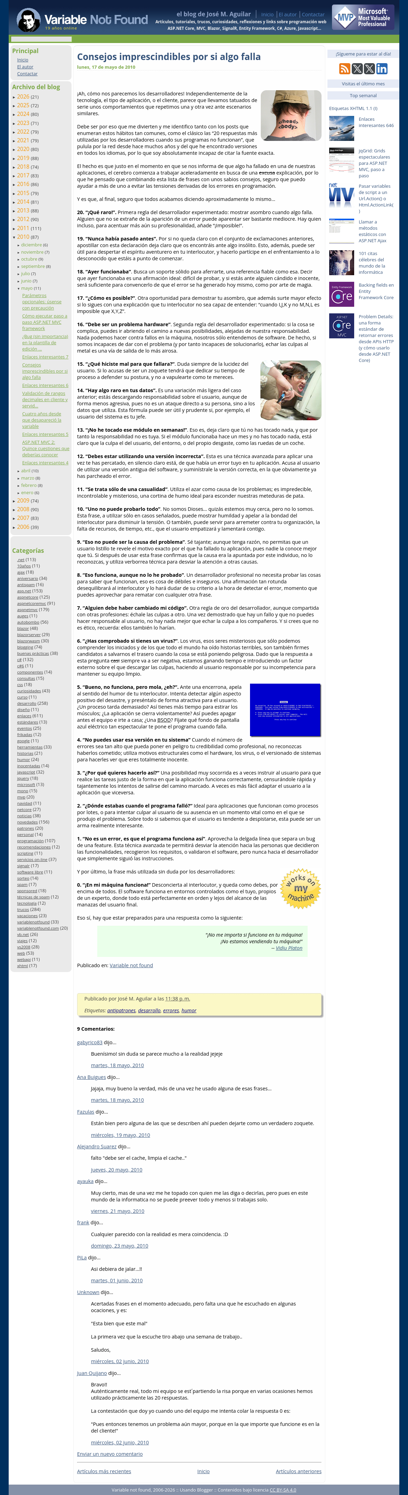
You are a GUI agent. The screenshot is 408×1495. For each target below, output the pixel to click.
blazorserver (29, 634)
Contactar (313, 14)
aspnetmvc (27, 609)
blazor (23, 628)
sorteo (23, 878)
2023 (24, 123)
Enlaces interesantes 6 (45, 385)
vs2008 (23, 946)
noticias (24, 815)
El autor (288, 14)
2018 (24, 166)
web (21, 953)
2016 (24, 184)
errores (171, 1010)
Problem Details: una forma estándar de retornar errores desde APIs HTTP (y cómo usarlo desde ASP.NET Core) (376, 338)
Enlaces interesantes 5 (45, 434)
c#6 (20, 665)
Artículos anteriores (299, 1471)
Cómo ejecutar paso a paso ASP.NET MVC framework (44, 322)
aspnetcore (27, 597)
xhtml (22, 965)
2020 (24, 149)
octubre (30, 259)
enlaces (24, 715)
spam (22, 884)
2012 (24, 219)
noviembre (33, 252)
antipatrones (121, 1010)
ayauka (85, 1181)
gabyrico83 (89, 1042)
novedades (27, 822)
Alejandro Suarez (97, 1146)
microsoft (26, 784)
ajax (21, 572)
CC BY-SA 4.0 (283, 1490)
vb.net (23, 934)
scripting (25, 853)
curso (22, 697)
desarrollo (26, 703)
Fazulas (85, 1111)
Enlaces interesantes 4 (45, 462)
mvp (21, 797)
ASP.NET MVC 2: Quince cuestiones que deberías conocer (45, 448)
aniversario (27, 578)
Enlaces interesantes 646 (376, 122)
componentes (30, 672)
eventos (24, 728)
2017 (24, 175)
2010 (24, 236)
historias (25, 753)
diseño (23, 709)
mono (22, 790)
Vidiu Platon (289, 948)
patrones (25, 828)
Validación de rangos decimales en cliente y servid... (45, 399)
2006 (24, 527)
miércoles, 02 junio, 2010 (120, 1361)
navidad (24, 803)
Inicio (267, 14)
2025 (24, 105)
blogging (25, 647)
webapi (24, 959)
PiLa (82, 1257)
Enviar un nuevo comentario (110, 1454)
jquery (23, 778)
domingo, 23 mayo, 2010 (119, 1245)
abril (26, 470)
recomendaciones (34, 847)
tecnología (26, 903)
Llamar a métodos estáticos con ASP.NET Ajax (372, 231)
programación (30, 840)
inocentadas (28, 765)
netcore (24, 809)
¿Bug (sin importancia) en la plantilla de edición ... (45, 342)
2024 (24, 114)
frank (83, 1222)
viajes (22, 940)
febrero (29, 485)
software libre (30, 872)
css (20, 684)
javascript (26, 772)
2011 (24, 228)
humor (23, 759)
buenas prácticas (33, 653)
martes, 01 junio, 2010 (117, 1280)
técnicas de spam (33, 896)
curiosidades (29, 690)
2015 (24, 193)
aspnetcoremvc (31, 603)
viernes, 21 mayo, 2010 (117, 1211)
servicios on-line (32, 859)
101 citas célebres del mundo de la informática (372, 262)
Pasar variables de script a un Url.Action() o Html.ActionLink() (376, 198)
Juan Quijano (92, 1373)
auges (22, 615)
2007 (24, 518)
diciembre (32, 245)
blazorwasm (28, 640)
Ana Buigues (91, 1077)
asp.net (24, 590)
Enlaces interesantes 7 (45, 357)
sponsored (27, 890)
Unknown (88, 1292)
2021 (24, 140)
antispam (26, 584)
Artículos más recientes (104, 1471)
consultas (26, 678)
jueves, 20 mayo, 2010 (116, 1169)
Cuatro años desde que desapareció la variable (41, 420)
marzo (28, 478)
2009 (24, 500)
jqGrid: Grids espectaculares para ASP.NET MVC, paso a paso (374, 163)
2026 (24, 96)
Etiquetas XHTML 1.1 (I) (353, 108)
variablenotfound (33, 921)
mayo (27, 288)
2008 (24, 509)
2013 (24, 210)
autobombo (28, 622)
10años (24, 565)
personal (25, 834)
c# (19, 659)
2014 (24, 201)
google (23, 740)
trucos (23, 909)
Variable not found (131, 965)
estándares (27, 722)
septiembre (33, 266)
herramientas (29, 747)
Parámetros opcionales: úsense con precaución (41, 301)
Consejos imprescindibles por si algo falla (45, 371)
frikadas (24, 734)
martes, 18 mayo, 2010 (117, 1065)
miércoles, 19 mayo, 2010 (120, 1135)
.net (20, 559)
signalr (23, 865)
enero (28, 492)
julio (26, 273)
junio (27, 281)
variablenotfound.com (38, 928)
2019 (24, 158)
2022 (24, 131)
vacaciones (27, 915)
